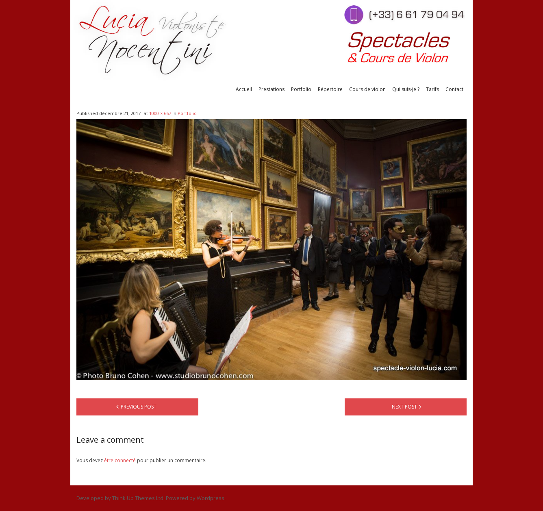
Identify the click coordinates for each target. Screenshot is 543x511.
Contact (454, 89)
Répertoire (330, 89)
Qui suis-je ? (405, 89)
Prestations (271, 89)
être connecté (120, 460)
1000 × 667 (160, 113)
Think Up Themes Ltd (137, 498)
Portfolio (301, 89)
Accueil (244, 89)
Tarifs (432, 89)
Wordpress (210, 498)
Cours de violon (367, 89)
